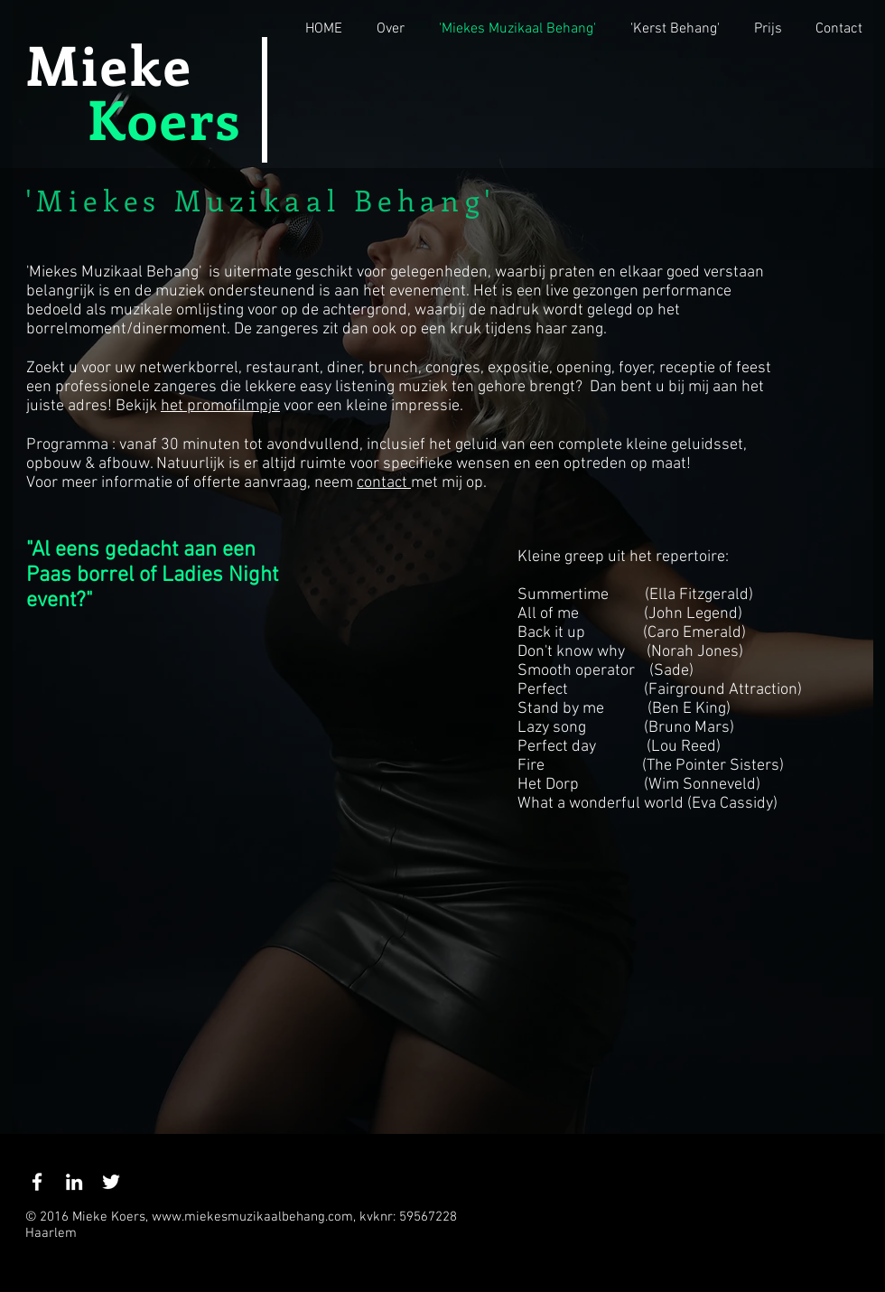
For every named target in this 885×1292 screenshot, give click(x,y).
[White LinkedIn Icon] (74, 1182)
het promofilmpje (220, 406)
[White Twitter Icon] (111, 1182)
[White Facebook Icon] (37, 1182)
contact (384, 482)
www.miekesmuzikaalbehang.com (252, 1217)
